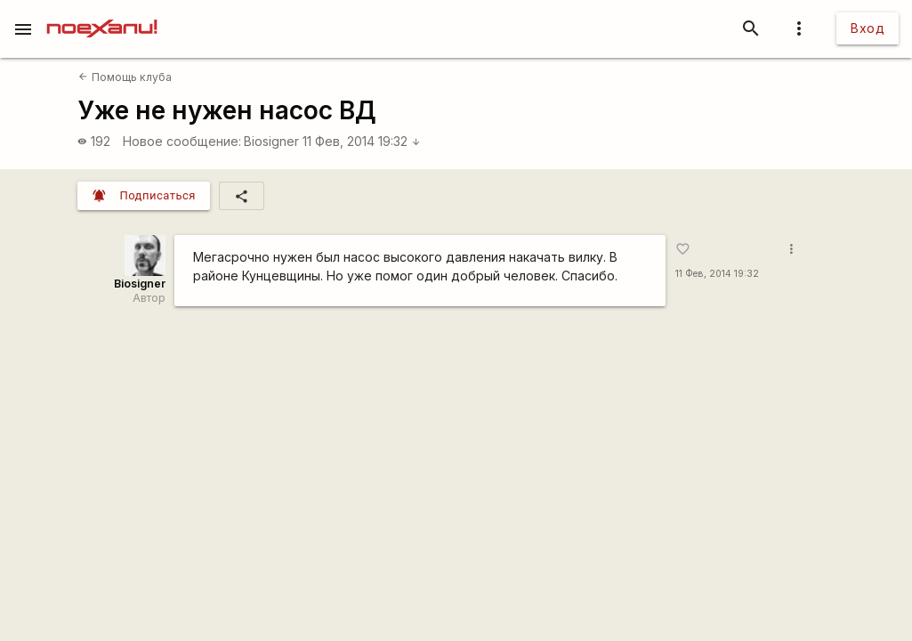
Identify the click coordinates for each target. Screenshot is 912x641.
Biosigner (271, 141)
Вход (867, 28)
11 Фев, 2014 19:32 (362, 141)
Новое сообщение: (182, 141)
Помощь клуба (124, 77)
